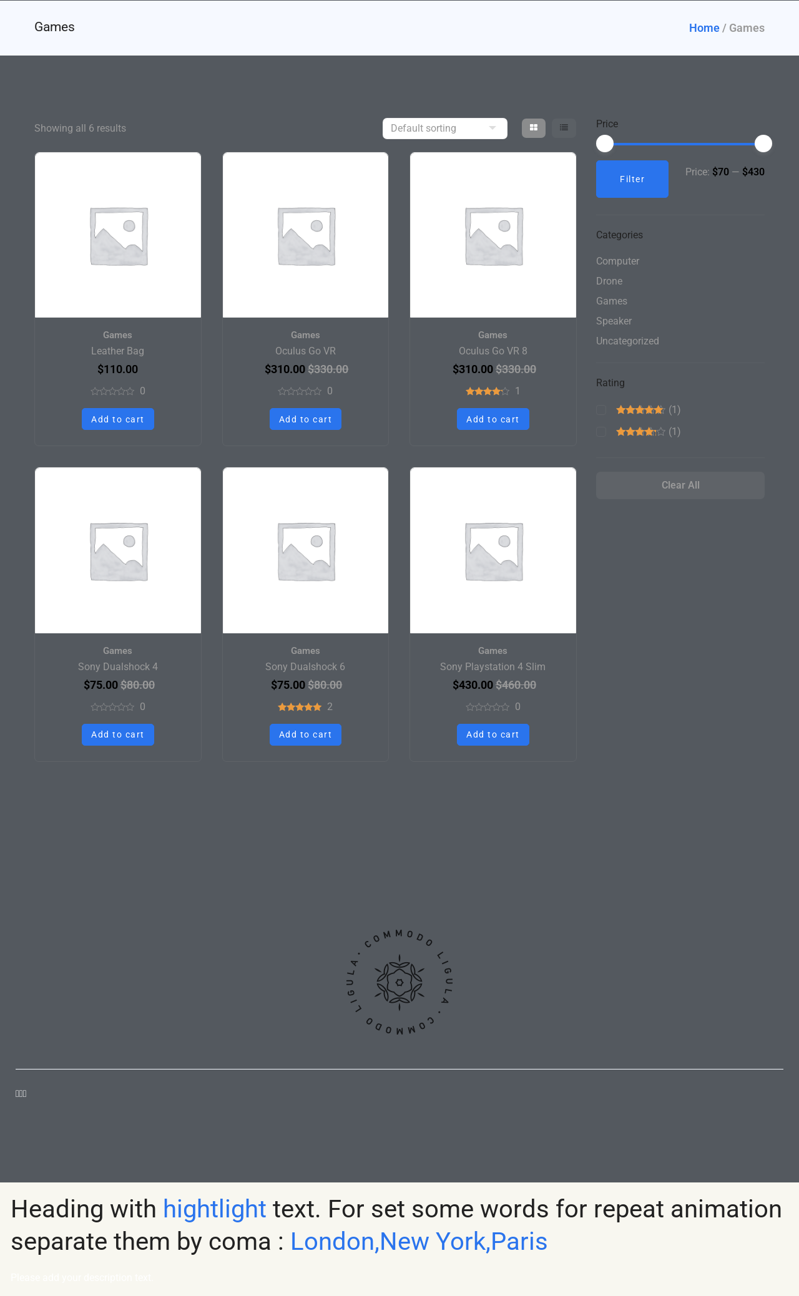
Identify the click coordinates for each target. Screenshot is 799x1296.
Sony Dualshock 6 (305, 667)
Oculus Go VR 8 (493, 351)
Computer (617, 264)
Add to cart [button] (118, 419)
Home (704, 27)
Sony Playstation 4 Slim (493, 667)
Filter (632, 179)
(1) (648, 416)
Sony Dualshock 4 (118, 667)
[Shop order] (445, 128)
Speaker (614, 323)
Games (117, 335)
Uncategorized (627, 343)
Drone (609, 284)
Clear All (681, 493)
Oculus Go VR (305, 351)
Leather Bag (117, 351)
